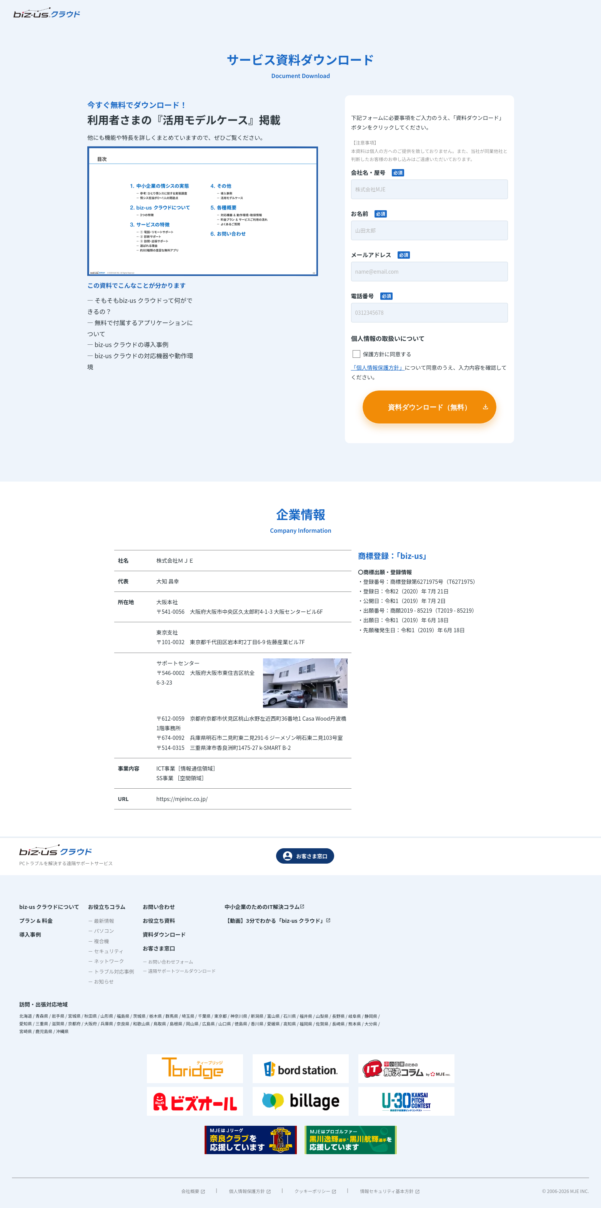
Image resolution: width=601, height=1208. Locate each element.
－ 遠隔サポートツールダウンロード (178, 973)
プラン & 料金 (36, 921)
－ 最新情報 (98, 920)
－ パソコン (98, 930)
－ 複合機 (96, 941)
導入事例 (30, 935)
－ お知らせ (98, 981)
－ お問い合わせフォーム (166, 963)
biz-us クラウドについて (49, 907)
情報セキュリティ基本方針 (389, 1191)
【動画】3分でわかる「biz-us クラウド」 (278, 921)
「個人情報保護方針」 (378, 368)
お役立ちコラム (104, 907)
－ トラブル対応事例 (108, 971)
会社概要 (193, 1191)
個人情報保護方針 (249, 1191)
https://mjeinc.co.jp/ (182, 799)
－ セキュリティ (103, 951)
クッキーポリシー (314, 1191)
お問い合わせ (154, 907)
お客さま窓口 (305, 856)
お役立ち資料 (154, 921)
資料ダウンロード (159, 935)
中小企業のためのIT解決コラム (265, 907)
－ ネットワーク (103, 961)
